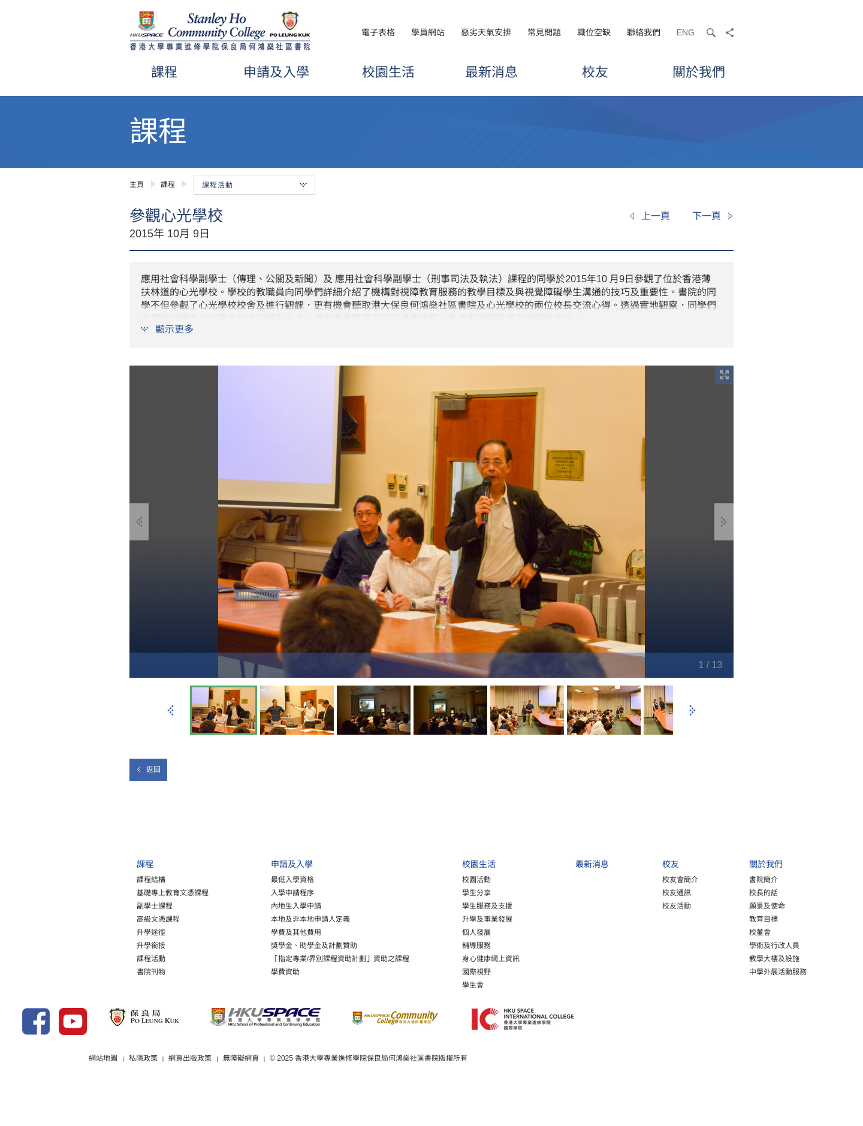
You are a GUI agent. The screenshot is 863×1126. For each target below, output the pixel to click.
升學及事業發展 (430, 930)
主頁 (136, 184)
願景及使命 (709, 917)
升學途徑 (93, 944)
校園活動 (419, 891)
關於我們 (698, 71)
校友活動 (618, 917)
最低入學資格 (234, 891)
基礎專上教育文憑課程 (115, 904)
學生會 (415, 996)
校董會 (702, 944)
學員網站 (428, 32)
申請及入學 (276, 71)
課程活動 (93, 970)
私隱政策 (284, 1089)
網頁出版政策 (332, 1089)
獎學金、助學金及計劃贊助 (256, 957)
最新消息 (491, 71)
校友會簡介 (622, 891)
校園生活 (388, 71)
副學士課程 (97, 917)
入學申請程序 (234, 904)
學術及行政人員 (716, 957)
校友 (595, 71)
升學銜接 (93, 957)
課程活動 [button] (254, 185)
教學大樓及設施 (716, 970)
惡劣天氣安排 (486, 32)
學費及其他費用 (238, 944)
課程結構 (93, 891)
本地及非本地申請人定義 (252, 930)
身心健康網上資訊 (433, 970)
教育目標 (705, 930)
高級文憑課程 (100, 930)
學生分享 (419, 904)
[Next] (713, 216)
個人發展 (419, 944)
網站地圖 (244, 1089)
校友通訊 (618, 904)
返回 (148, 769)
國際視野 (419, 983)
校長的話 (705, 904)
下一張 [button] (692, 710)
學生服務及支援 (430, 917)
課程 (164, 71)
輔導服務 (419, 957)
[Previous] (649, 216)
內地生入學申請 (238, 917)
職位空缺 (594, 32)
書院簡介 (705, 891)
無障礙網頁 (383, 1089)
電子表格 (378, 32)
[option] (431, 522)
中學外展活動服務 (720, 983)
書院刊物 (93, 983)
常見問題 (544, 32)
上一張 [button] (171, 710)
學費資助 (227, 983)
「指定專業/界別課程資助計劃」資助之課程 (282, 970)
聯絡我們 (643, 32)
